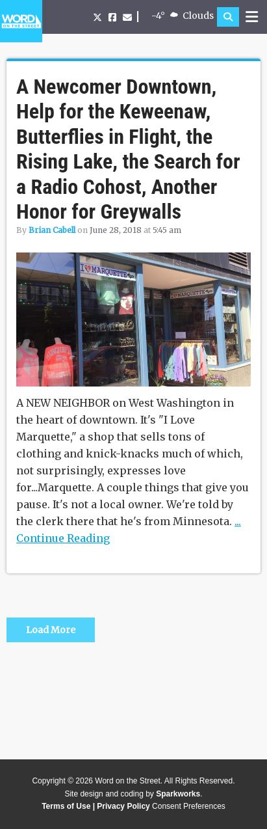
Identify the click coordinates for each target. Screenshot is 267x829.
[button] (228, 17)
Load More (50, 630)
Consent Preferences (188, 806)
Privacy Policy (123, 806)
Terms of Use (66, 806)
